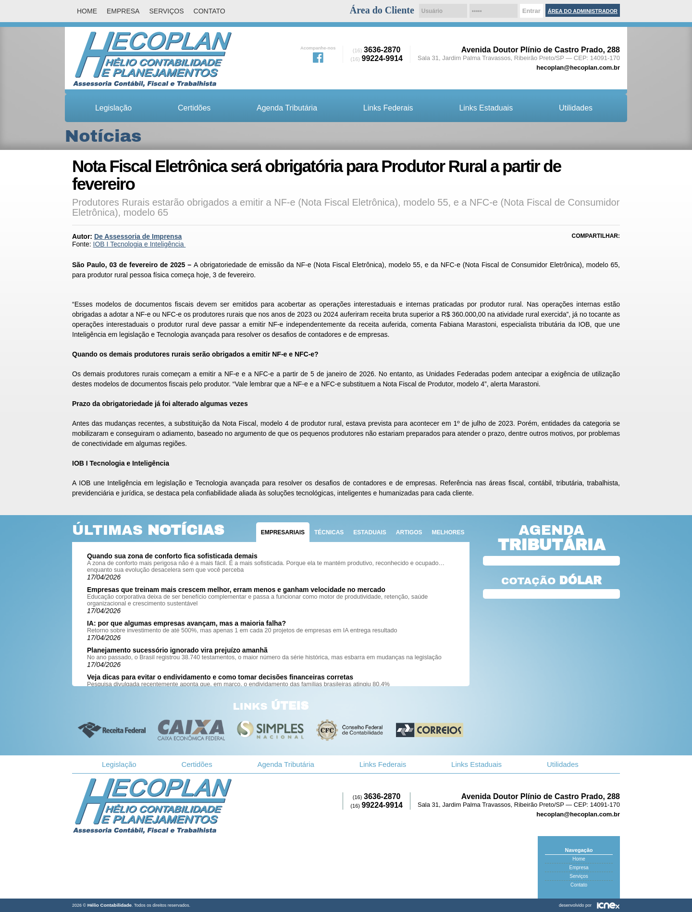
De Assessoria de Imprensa (138, 236)
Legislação (113, 108)
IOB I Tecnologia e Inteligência (139, 244)
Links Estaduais (486, 108)
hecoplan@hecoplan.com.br (578, 67)
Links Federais (388, 108)
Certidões (194, 108)
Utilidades (576, 108)
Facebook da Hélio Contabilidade (318, 56)
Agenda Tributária (287, 108)
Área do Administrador (583, 11)
